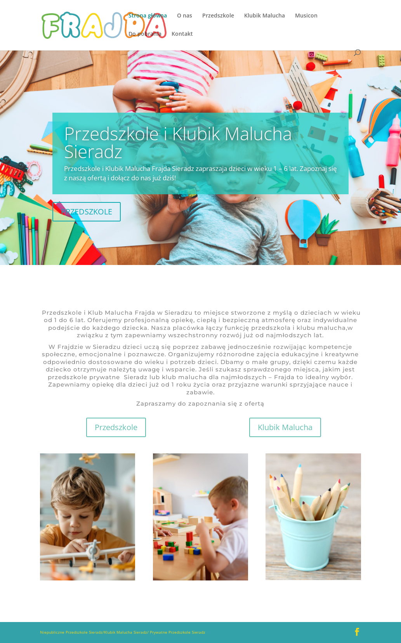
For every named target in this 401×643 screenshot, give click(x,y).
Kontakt (182, 34)
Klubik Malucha (264, 16)
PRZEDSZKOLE (86, 211)
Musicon (306, 16)
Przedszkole (218, 16)
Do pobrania (144, 34)
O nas (184, 16)
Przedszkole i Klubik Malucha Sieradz (178, 142)
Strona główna (147, 16)
